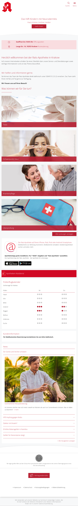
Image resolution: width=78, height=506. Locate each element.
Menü (74, 4)
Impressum (17, 487)
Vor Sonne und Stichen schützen (14, 352)
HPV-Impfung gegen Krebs (12, 417)
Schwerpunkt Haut (11, 159)
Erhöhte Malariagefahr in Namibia (15, 429)
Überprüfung (8, 228)
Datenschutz (28, 487)
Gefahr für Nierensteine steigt (14, 435)
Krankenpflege (9, 193)
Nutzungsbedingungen (42, 487)
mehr (17, 410)
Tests (5, 124)
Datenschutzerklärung (46, 504)
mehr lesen (39, 26)
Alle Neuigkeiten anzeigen (67, 441)
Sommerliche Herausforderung (16, 404)
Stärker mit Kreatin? (10, 423)
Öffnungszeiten (39, 42)
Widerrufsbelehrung (59, 487)
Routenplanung (43, 46)
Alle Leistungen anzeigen (64, 234)
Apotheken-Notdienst (13, 273)
